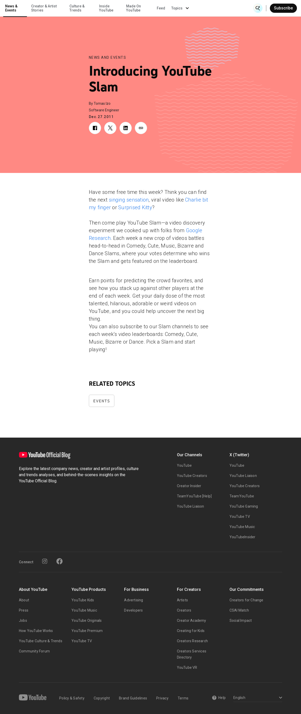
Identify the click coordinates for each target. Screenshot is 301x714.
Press (23, 610)
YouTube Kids (82, 600)
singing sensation (129, 200)
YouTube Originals (86, 620)
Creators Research (192, 641)
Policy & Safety (72, 698)
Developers (133, 610)
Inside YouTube (166, 8)
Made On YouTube (193, 8)
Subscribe (283, 8)
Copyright (102, 698)
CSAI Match (239, 610)
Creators (184, 610)
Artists (182, 600)
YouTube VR (187, 667)
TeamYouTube (242, 496)
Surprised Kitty (135, 207)
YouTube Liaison (190, 506)
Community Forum (34, 651)
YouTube (184, 465)
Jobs (23, 620)
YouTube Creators (192, 476)
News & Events (71, 8)
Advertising (133, 600)
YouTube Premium (87, 631)
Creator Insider (189, 486)
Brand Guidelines (133, 698)
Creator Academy (191, 620)
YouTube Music (242, 527)
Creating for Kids (190, 631)
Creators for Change (246, 600)
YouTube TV (240, 516)
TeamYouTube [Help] (194, 496)
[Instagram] (45, 561)
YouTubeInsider (243, 537)
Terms (183, 698)
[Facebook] (59, 561)
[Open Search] (257, 8)
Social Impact (241, 620)
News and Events (107, 57)
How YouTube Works (36, 631)
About (24, 600)
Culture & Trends (137, 8)
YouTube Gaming (244, 506)
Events (101, 401)
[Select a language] (257, 698)
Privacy (162, 698)
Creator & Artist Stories (103, 8)
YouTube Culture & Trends (40, 641)
